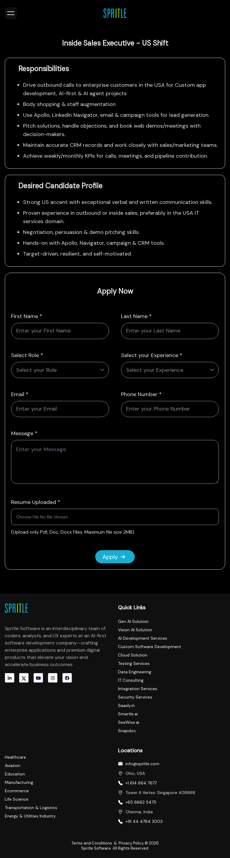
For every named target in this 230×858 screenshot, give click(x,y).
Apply (113, 557)
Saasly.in (126, 705)
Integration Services (137, 688)
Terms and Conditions (92, 843)
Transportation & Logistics (31, 807)
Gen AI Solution (133, 621)
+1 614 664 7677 (141, 783)
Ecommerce (17, 790)
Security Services (135, 697)
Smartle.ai (128, 714)
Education (15, 774)
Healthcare (15, 757)
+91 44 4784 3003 (144, 821)
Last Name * (136, 316)
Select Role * (27, 355)
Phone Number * (141, 394)
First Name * (26, 316)
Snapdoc (127, 730)
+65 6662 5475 (140, 802)
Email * (19, 394)
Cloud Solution (132, 655)
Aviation (12, 765)
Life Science (16, 799)
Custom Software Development (149, 646)
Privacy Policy (132, 843)
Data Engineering (134, 672)
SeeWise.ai (128, 722)
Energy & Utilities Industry (30, 816)
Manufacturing (19, 782)
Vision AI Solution (135, 629)
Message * (24, 433)
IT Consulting (130, 680)
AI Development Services (142, 638)
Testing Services (134, 663)
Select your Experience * (151, 355)
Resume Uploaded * (35, 502)
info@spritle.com (142, 763)
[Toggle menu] (11, 13)
